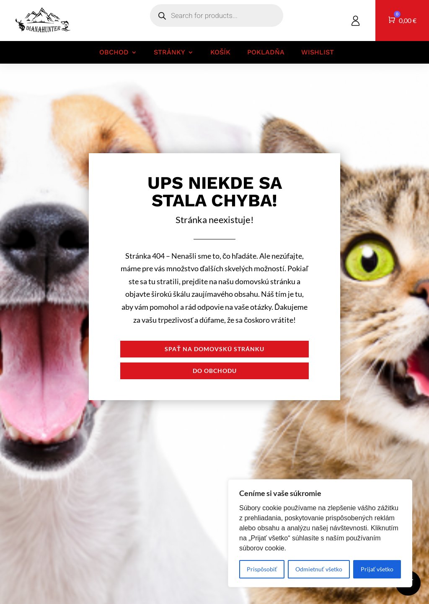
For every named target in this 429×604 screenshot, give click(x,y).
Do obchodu (215, 370)
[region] (320, 533)
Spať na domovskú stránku (214, 348)
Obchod (114, 52)
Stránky (169, 52)
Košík (220, 52)
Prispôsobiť (262, 569)
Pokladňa (265, 52)
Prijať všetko (377, 569)
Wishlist (317, 52)
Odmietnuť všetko (318, 569)
